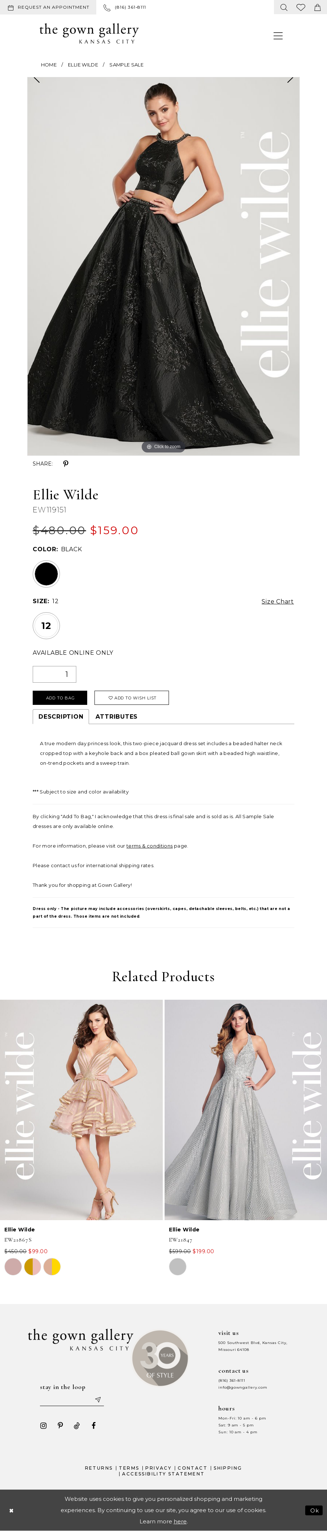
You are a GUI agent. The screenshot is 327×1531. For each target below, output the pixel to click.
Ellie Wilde (83, 65)
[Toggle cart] (317, 7)
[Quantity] (54, 674)
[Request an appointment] (48, 7)
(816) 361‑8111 (231, 1380)
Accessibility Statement (163, 1474)
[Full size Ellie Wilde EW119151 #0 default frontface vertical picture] (163, 266)
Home (49, 65)
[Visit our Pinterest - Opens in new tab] (60, 1425)
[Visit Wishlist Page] (301, 7)
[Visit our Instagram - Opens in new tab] (43, 1425)
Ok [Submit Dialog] (314, 1510)
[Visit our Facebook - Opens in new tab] (93, 1425)
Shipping (228, 1468)
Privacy (158, 1468)
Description (61, 716)
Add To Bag (60, 697)
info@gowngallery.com (242, 1387)
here (180, 1521)
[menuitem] (49, 7)
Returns (99, 1468)
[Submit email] (98, 1399)
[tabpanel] (163, 266)
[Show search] (284, 7)
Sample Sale (126, 65)
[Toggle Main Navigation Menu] (278, 35)
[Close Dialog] (11, 1510)
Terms (129, 1468)
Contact (192, 1468)
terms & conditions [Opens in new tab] (149, 846)
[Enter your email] (72, 1399)
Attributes (117, 716)
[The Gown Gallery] (89, 33)
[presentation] (81, 1110)
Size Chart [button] (278, 601)
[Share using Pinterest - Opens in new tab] (65, 464)
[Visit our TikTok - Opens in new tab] (77, 1425)
